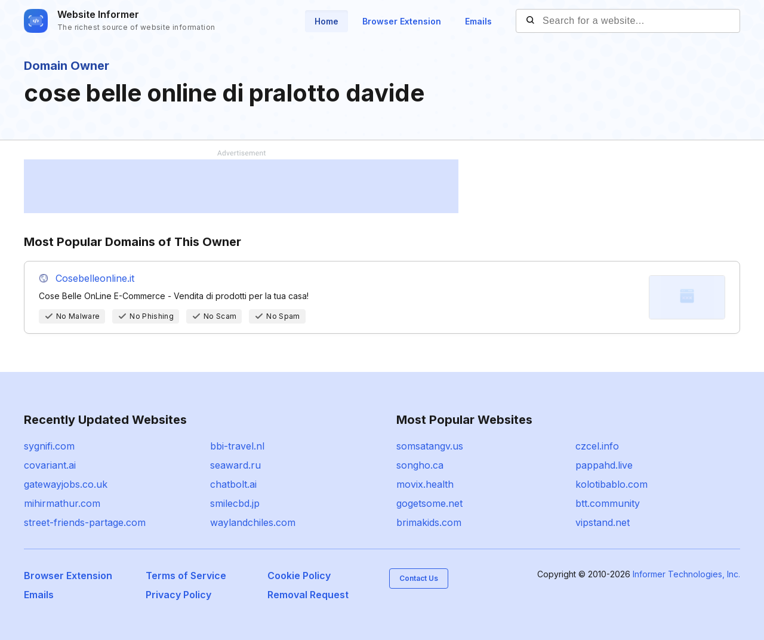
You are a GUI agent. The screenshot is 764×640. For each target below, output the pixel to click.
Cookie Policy (299, 575)
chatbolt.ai (233, 484)
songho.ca (419, 465)
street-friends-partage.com (85, 522)
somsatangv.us (429, 446)
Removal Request (308, 595)
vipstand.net (602, 522)
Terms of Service (186, 575)
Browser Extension (401, 21)
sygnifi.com (49, 446)
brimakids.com (428, 522)
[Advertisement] (241, 186)
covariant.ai (50, 465)
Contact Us (418, 578)
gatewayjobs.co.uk (65, 484)
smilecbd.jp (235, 503)
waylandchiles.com (252, 522)
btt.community (607, 503)
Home (326, 21)
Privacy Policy (178, 595)
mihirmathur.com (62, 503)
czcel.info (597, 446)
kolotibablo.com (611, 484)
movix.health (425, 484)
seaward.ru (235, 465)
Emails (478, 21)
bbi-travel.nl (237, 446)
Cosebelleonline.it (95, 278)
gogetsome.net (429, 503)
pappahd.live (604, 465)
